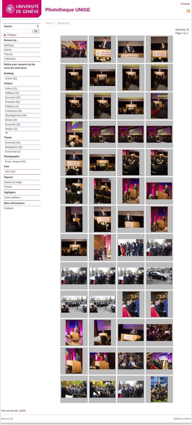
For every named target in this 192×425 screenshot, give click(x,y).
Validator (177, 418)
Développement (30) (15, 115)
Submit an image (13, 182)
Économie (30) (12, 124)
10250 (22, 410)
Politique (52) (12, 93)
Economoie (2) (12, 151)
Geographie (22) (13, 147)
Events (7, 49)
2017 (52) (10, 171)
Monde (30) (11, 120)
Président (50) (12, 102)
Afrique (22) (11, 129)
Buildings (9, 45)
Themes (8, 54)
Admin (187, 418)
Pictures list (63, 23)
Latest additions (12, 197)
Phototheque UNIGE (67, 9)
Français (185, 4)
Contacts (8, 208)
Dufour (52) (11, 78)
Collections (10, 58)
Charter (8, 186)
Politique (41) (12, 106)
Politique (10, 35)
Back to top (7, 418)
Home (49, 23)
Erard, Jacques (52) (15, 161)
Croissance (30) (13, 111)
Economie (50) (12, 97)
